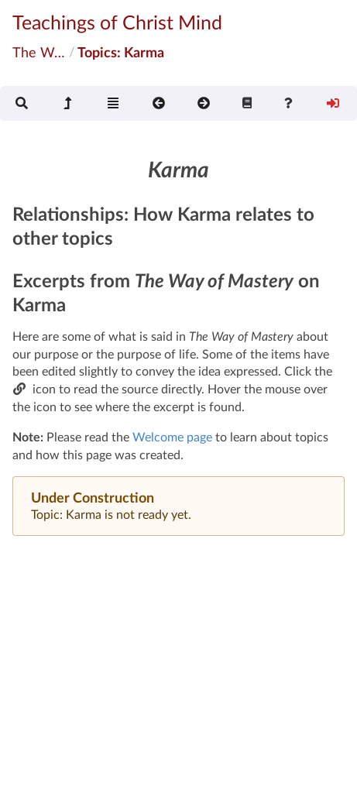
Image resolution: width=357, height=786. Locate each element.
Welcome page (172, 436)
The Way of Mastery (39, 51)
